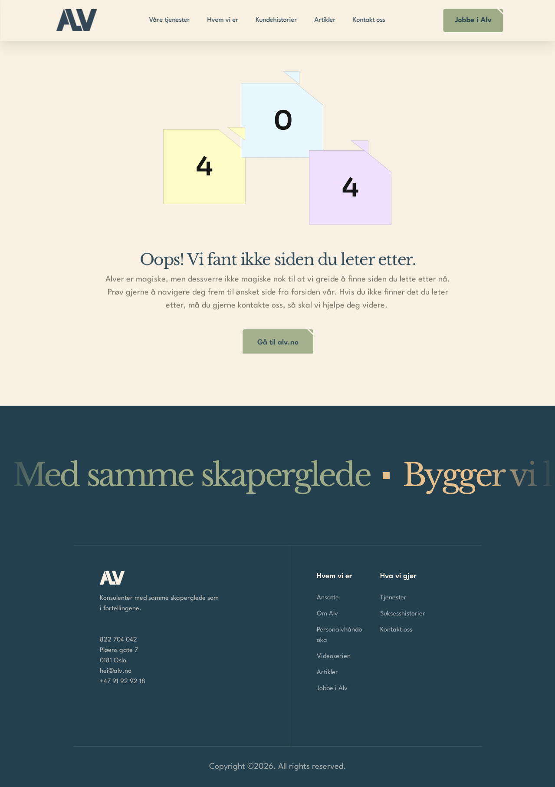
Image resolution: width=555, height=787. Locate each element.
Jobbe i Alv (332, 688)
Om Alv (327, 614)
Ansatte (328, 598)
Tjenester (393, 598)
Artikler (327, 672)
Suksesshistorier (402, 614)
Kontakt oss (396, 630)
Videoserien (334, 656)
